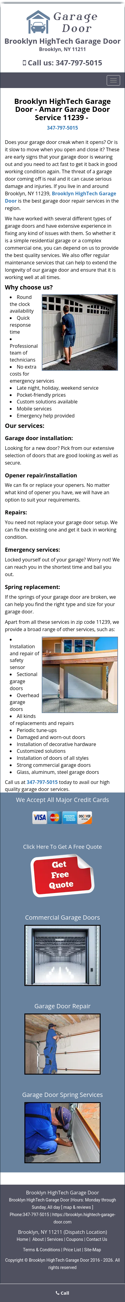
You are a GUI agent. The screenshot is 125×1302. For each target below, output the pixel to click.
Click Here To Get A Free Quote (62, 846)
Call (62, 1293)
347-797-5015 (79, 62)
